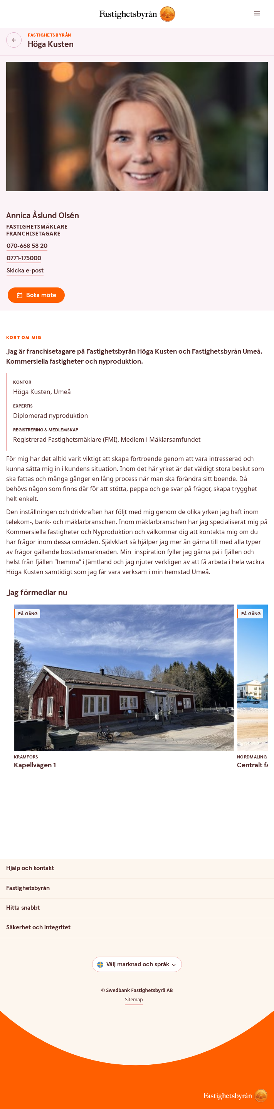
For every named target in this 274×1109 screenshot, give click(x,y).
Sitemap (134, 1000)
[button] (251, 13)
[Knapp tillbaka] (14, 40)
